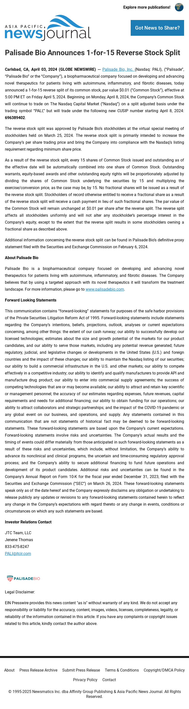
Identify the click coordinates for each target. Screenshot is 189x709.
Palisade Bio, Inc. (118, 69)
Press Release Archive (38, 670)
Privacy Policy (85, 679)
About (9, 670)
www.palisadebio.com (105, 289)
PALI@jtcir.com (18, 553)
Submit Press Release (81, 670)
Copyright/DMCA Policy (164, 670)
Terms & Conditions (122, 670)
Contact (109, 679)
